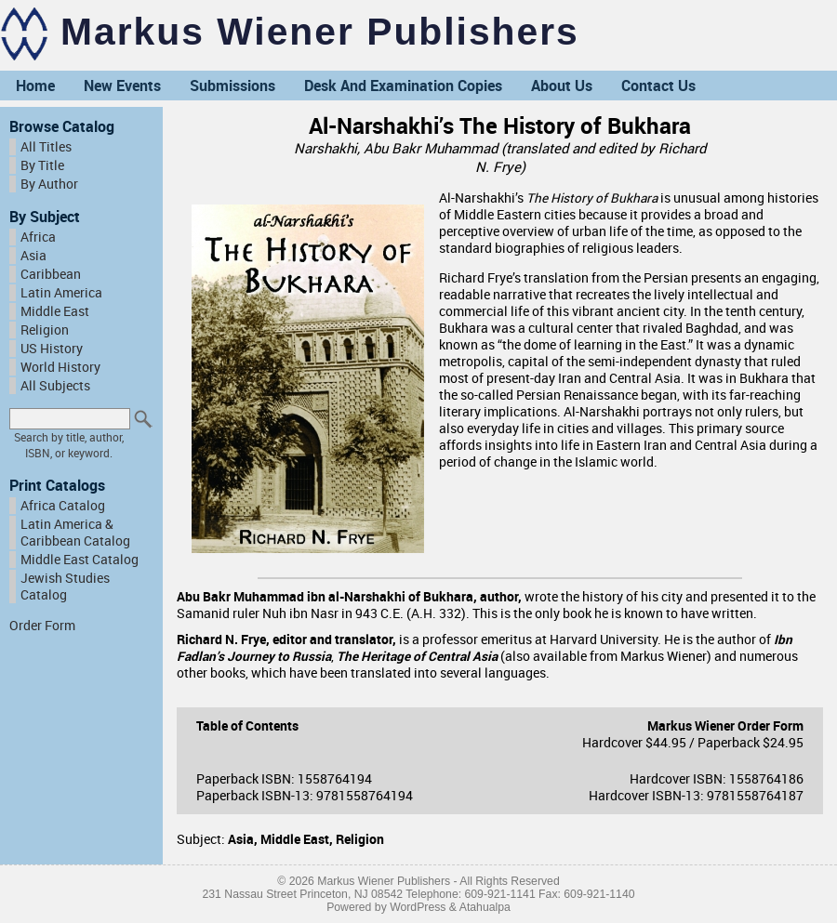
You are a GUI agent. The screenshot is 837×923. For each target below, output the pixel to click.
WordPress (417, 907)
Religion (44, 330)
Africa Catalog (62, 505)
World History (60, 367)
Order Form (42, 625)
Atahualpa (485, 907)
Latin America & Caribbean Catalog (75, 532)
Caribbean (50, 274)
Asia (33, 255)
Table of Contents (247, 726)
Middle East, (298, 839)
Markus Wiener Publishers (319, 31)
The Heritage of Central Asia (417, 656)
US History (51, 348)
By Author (49, 184)
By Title (42, 165)
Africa (38, 237)
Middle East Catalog (79, 559)
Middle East (54, 311)
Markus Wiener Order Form (725, 726)
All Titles (46, 146)
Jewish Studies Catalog (65, 586)
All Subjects (55, 385)
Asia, (244, 839)
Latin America (61, 292)
